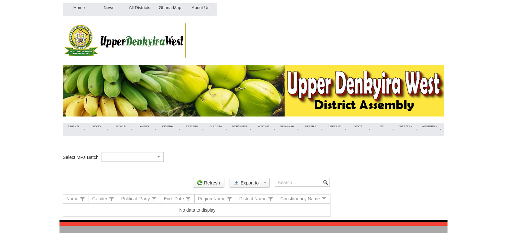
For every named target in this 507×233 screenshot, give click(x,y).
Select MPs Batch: (81, 157)
